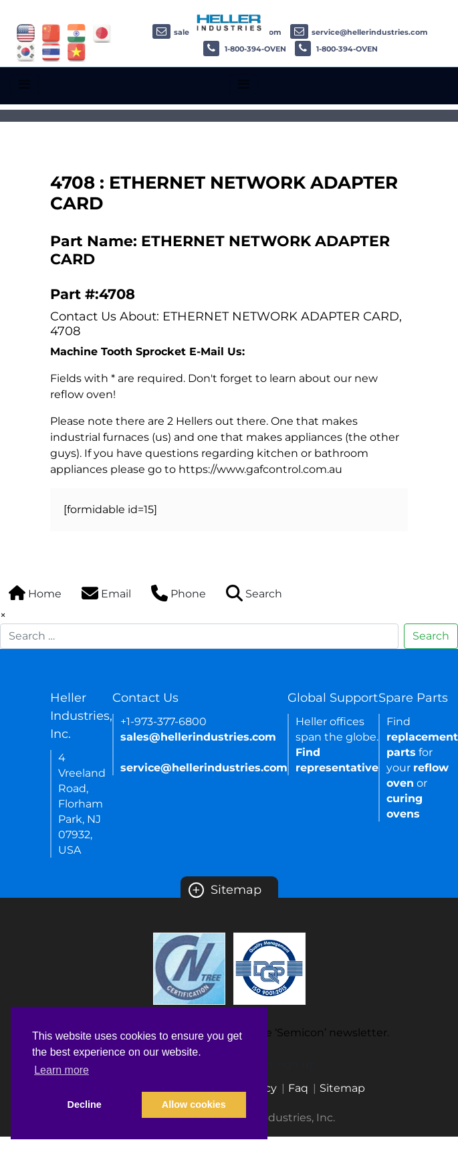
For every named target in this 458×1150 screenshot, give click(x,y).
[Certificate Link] (189, 967)
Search (431, 636)
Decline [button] (85, 1104)
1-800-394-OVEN (244, 49)
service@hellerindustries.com (359, 32)
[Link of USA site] (26, 32)
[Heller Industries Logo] (229, 21)
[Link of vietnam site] (77, 51)
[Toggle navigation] (24, 84)
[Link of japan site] (102, 32)
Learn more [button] (61, 1070)
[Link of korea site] (26, 51)
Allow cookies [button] (194, 1104)
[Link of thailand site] (51, 51)
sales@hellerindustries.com (198, 737)
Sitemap (225, 889)
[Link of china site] (51, 32)
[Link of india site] (77, 32)
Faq (298, 1088)
